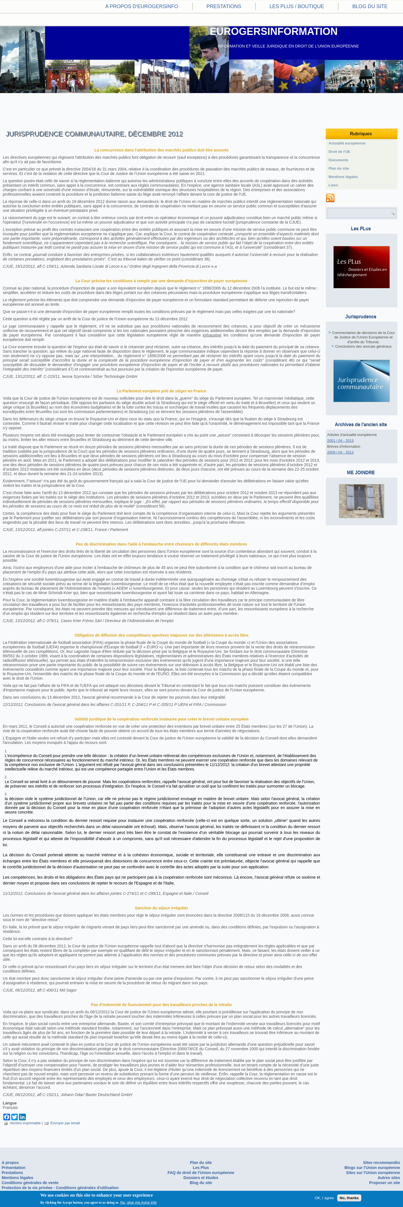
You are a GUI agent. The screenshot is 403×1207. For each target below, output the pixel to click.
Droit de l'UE (339, 152)
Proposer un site (384, 1182)
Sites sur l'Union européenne (373, 1172)
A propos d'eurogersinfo (141, 6)
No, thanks (349, 1198)
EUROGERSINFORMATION (274, 31)
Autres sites (389, 1177)
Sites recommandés (381, 1162)
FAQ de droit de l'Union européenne (201, 1172)
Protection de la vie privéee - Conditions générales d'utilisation (60, 1187)
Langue (10, 1103)
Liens (333, 185)
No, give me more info (138, 1202)
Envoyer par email (62, 1123)
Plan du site (339, 168)
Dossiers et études (201, 1177)
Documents (338, 160)
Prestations (224, 6)
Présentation (13, 1167)
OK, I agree (324, 1198)
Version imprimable (22, 1123)
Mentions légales (343, 177)
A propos (10, 1162)
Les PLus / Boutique (297, 6)
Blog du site (370, 6)
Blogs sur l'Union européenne (372, 1167)
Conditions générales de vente (30, 1182)
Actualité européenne (347, 143)
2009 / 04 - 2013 (340, 452)
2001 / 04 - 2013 (340, 440)
